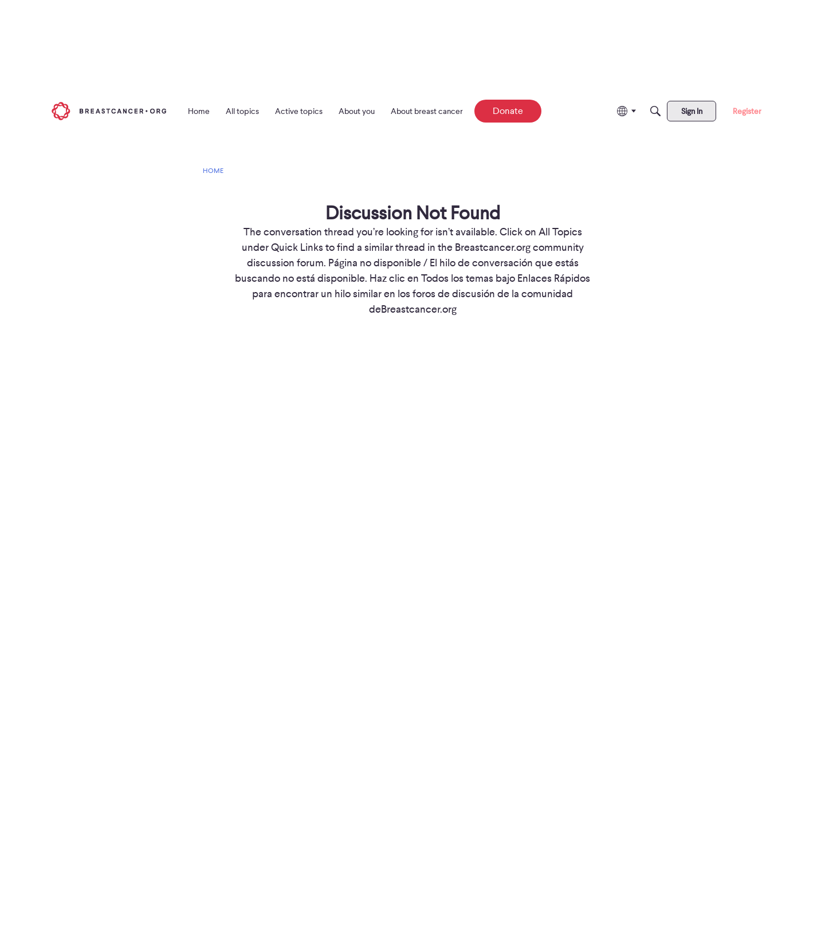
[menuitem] (198, 111)
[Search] (655, 111)
